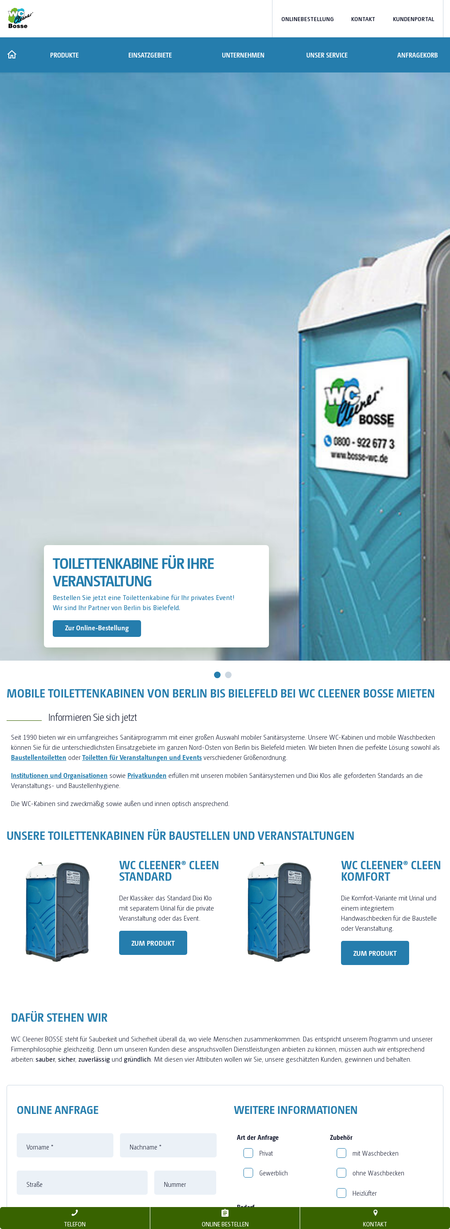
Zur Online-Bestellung (97, 627)
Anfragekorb (417, 55)
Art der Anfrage (258, 1137)
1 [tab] (217, 675)
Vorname (40, 1147)
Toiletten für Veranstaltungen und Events (142, 757)
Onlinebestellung (307, 18)
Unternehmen (243, 55)
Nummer (175, 1184)
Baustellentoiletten (38, 757)
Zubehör (341, 1137)
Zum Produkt (153, 942)
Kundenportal (413, 18)
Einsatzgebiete (150, 55)
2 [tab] (228, 675)
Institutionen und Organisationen (59, 775)
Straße (34, 1184)
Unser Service (326, 55)
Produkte (63, 55)
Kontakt (363, 18)
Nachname (146, 1147)
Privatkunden (147, 775)
